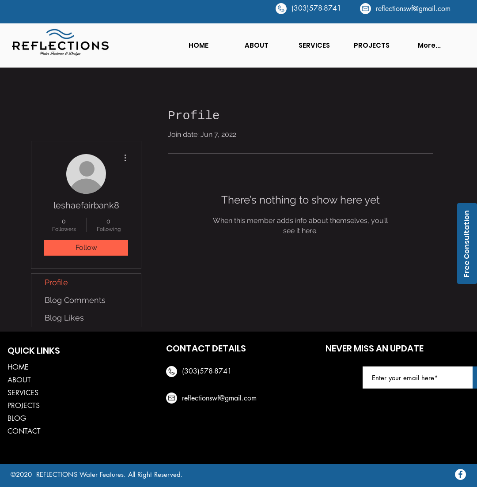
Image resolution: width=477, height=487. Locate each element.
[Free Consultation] (467, 243)
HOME (18, 367)
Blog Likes (64, 317)
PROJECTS (24, 405)
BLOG (17, 418)
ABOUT (19, 380)
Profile (56, 282)
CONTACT (24, 431)
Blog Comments (75, 300)
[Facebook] (460, 474)
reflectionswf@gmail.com (413, 8)
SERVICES (23, 392)
